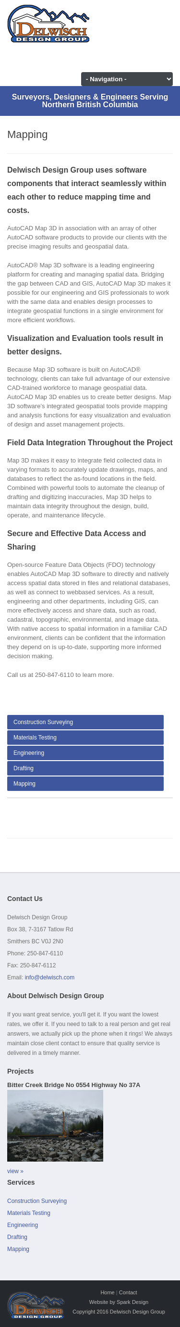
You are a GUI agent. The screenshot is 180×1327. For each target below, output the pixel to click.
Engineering (28, 753)
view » (15, 1171)
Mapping (24, 783)
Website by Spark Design (118, 1302)
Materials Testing (35, 737)
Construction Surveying (43, 722)
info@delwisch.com (50, 977)
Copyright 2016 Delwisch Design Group (118, 1311)
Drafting (23, 768)
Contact (128, 1292)
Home (107, 1292)
